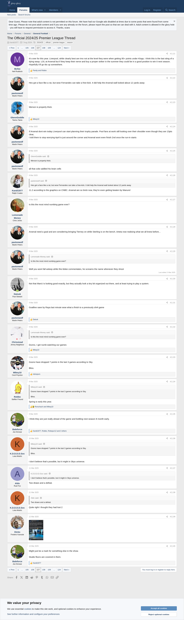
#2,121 (172, 54)
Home (12, 10)
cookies (27, 609)
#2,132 (172, 327)
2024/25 (40, 42)
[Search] (170, 10)
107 (38, 48)
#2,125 (172, 151)
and (40, 70)
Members (53, 10)
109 (49, 48)
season (70, 42)
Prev (13, 48)
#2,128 (172, 227)
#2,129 (172, 251)
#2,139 (172, 517)
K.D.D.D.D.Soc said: (39, 474)
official (48, 42)
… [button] (22, 48)
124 (59, 48)
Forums (23, 10)
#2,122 (172, 78)
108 (43, 48)
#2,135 (172, 414)
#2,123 (172, 102)
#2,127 (172, 200)
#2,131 (172, 303)
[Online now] (17, 290)
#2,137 (172, 468)
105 (27, 48)
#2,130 (172, 279)
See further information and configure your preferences (33, 614)
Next (66, 48)
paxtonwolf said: (37, 181)
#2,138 (172, 492)
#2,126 (172, 175)
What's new (37, 10)
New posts (11, 15)
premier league (59, 42)
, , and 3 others (50, 431)
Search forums (24, 15)
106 (32, 48)
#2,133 (172, 357)
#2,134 (172, 382)
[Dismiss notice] (174, 21)
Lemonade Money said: (40, 257)
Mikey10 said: (36, 387)
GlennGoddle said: (38, 156)
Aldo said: (35, 498)
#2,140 (172, 546)
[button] (45, 10)
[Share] (167, 53)
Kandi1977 (14, 42)
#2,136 (172, 438)
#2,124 (172, 127)
